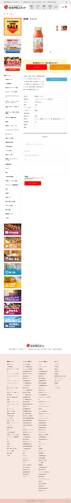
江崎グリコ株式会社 (27, 465)
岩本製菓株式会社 (27, 408)
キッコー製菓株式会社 (27, 390)
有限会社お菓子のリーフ (43, 420)
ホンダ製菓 (40, 462)
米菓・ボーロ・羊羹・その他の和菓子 (12, 112)
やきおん (25, 455)
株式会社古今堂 (41, 469)
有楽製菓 (40, 448)
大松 (39, 441)
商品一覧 (32, 7)
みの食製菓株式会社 (42, 371)
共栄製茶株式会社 (42, 423)
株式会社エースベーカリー (28, 430)
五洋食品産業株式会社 (27, 446)
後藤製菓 (40, 465)
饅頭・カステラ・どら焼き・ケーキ (12, 107)
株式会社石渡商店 (42, 483)
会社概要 (56, 373)
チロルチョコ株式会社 (27, 369)
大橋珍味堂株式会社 (27, 423)
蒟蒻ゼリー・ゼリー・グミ (11, 125)
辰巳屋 (39, 408)
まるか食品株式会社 (42, 394)
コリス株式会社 (26, 385)
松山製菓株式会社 (27, 380)
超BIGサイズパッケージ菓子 (12, 87)
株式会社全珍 (26, 376)
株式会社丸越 (26, 439)
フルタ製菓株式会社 (27, 383)
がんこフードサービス (43, 418)
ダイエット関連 (9, 205)
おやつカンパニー (42, 451)
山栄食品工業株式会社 (27, 425)
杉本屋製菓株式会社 (27, 411)
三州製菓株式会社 (42, 455)
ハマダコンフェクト (42, 366)
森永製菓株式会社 (27, 472)
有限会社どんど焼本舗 (43, 434)
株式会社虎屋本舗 (42, 425)
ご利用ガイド (57, 371)
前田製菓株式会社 (42, 373)
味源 (39, 446)
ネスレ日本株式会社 (42, 411)
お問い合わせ (57, 380)
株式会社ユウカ (26, 387)
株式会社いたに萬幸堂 (27, 416)
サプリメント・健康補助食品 (12, 185)
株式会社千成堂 (26, 401)
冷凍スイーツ (8, 197)
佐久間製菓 (40, 453)
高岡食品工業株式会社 (27, 404)
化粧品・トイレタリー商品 (11, 180)
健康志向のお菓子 (9, 142)
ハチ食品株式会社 (27, 437)
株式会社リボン (26, 406)
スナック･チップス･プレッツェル (12, 96)
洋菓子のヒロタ (41, 430)
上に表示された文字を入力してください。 (35, 178)
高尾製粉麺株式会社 (27, 444)
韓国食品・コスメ (9, 213)
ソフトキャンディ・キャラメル (12, 130)
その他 (7, 218)
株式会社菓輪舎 (41, 458)
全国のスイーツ (9, 79)
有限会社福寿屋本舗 (27, 420)
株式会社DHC (41, 486)
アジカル (25, 451)
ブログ (56, 7)
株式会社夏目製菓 (42, 383)
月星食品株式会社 (42, 474)
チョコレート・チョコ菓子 (11, 91)
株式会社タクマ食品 (27, 373)
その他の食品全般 (9, 176)
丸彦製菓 (40, 369)
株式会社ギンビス (27, 460)
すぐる (24, 462)
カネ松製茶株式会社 (42, 467)
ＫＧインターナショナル (43, 406)
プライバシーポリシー (59, 378)
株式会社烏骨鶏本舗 (42, 488)
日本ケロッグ (41, 387)
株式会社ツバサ (41, 490)
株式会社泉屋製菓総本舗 (28, 418)
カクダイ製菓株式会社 (27, 366)
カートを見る (57, 387)
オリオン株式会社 (27, 364)
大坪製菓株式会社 (42, 437)
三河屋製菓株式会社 (42, 385)
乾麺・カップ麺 (9, 154)
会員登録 (56, 383)
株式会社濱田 (41, 476)
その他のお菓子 (9, 146)
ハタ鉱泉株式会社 (27, 448)
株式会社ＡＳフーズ (27, 378)
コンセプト (38, 7)
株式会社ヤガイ (41, 390)
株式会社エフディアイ (27, 432)
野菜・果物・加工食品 (10, 201)
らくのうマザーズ (42, 432)
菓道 (24, 453)
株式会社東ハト (41, 376)
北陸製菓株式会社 (42, 380)
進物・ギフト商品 (9, 138)
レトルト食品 (8, 150)
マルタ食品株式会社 (27, 394)
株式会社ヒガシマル (27, 441)
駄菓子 (7, 121)
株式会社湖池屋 (41, 378)
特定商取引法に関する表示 (60, 376)
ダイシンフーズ (41, 444)
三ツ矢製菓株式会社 (27, 399)
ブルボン (25, 476)
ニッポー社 (25, 458)
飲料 (6, 172)
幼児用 (7, 193)
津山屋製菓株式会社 (27, 371)
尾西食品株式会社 (42, 427)
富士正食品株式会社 (27, 413)
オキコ (24, 427)
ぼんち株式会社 (26, 467)
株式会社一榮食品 (27, 392)
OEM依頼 (50, 7)
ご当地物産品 (8, 83)
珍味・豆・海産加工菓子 (11, 117)
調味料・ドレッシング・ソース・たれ (12, 159)
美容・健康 (8, 209)
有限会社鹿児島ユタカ (43, 439)
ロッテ (39, 364)
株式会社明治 (26, 474)
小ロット (7, 168)
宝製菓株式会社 (26, 434)
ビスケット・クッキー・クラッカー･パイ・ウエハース (12, 102)
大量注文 (44, 7)
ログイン (56, 385)
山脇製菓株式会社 (27, 397)
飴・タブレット (9, 134)
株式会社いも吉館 (42, 460)
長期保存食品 (8, 164)
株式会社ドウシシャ (42, 392)
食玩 (6, 189)
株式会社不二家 (26, 469)
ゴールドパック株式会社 (43, 472)
